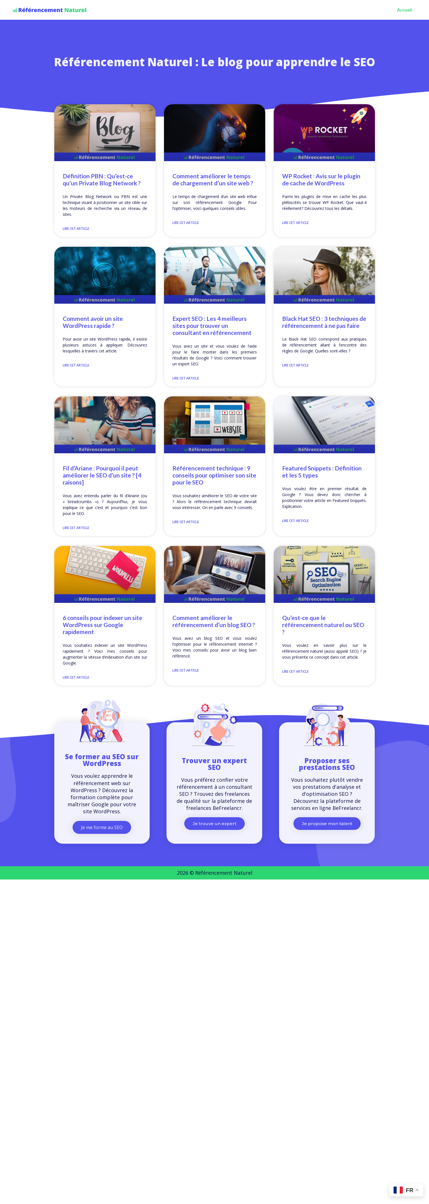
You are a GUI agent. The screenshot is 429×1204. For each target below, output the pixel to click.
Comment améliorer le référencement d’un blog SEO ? (213, 621)
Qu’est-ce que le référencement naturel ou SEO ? (323, 624)
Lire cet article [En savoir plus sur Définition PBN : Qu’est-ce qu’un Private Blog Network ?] (76, 228)
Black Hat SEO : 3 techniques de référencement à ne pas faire (324, 322)
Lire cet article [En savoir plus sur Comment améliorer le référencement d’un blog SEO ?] (185, 670)
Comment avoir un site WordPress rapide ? (93, 322)
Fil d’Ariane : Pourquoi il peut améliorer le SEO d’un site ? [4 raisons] (102, 475)
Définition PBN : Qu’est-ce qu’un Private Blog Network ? (102, 179)
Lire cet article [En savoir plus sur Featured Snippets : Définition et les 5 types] (295, 520)
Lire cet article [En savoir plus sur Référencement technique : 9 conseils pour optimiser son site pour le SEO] (185, 521)
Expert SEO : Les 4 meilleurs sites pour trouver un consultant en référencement (211, 325)
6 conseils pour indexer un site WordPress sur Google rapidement (102, 624)
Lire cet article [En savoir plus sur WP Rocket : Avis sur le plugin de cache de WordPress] (295, 222)
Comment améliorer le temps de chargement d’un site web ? (212, 179)
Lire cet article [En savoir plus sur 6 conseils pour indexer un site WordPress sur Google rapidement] (76, 677)
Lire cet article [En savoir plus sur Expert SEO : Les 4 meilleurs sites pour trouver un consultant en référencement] (185, 378)
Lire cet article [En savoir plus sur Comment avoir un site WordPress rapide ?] (76, 365)
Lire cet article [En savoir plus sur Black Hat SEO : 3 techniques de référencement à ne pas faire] (295, 365)
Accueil (404, 9)
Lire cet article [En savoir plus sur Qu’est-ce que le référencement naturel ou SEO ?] (295, 671)
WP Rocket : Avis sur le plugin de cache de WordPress (321, 179)
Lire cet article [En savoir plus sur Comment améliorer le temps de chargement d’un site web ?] (185, 222)
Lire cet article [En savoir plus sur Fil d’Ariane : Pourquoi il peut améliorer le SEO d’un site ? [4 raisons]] (76, 527)
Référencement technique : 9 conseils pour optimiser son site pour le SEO (214, 475)
